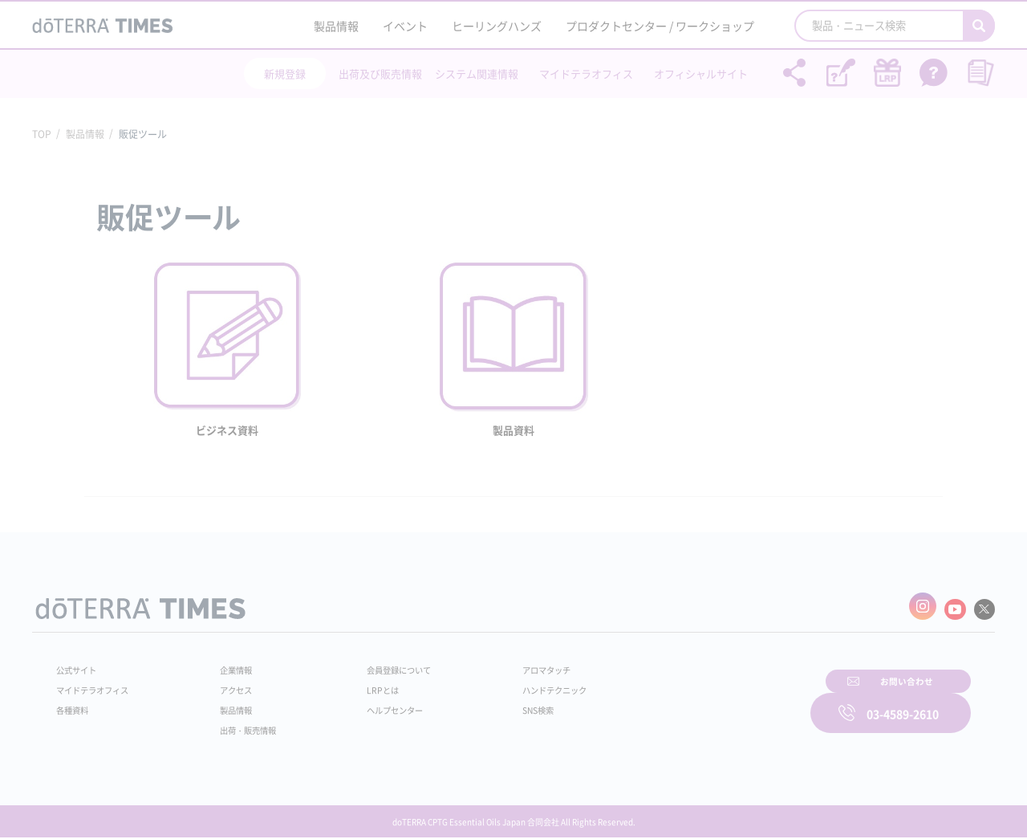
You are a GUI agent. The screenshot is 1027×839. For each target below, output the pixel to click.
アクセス (227, 684)
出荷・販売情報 (241, 724)
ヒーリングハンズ (497, 26)
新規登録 (285, 73)
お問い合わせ (718, 702)
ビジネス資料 (227, 430)
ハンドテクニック (520, 684)
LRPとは (359, 684)
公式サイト (80, 664)
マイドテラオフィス (586, 73)
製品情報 (336, 26)
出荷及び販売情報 (380, 73)
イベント (405, 26)
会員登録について (378, 664)
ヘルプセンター (374, 704)
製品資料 (513, 430)
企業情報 (227, 664)
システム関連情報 (476, 73)
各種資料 (75, 704)
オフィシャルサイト (701, 73)
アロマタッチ (511, 664)
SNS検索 (501, 704)
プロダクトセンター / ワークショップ (660, 26)
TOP (41, 134)
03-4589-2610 (903, 702)
